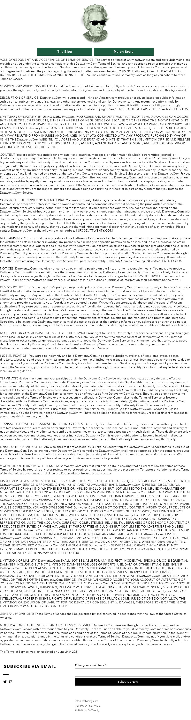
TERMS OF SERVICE (87, 705)
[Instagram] (11, 682)
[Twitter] (5, 682)
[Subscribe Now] (128, 682)
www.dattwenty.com (141, 59)
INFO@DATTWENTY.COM (94, 230)
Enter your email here (89, 665)
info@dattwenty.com (86, 701)
